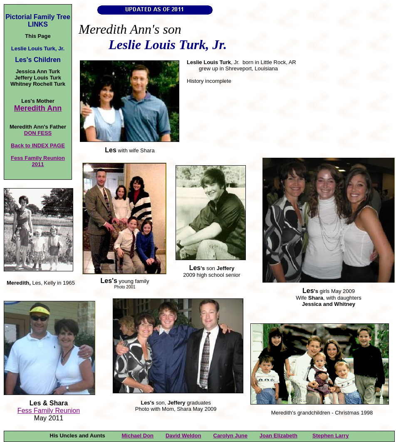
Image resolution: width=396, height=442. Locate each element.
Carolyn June (230, 435)
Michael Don (137, 435)
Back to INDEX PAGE (38, 145)
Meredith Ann (38, 108)
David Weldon (183, 435)
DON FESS (38, 133)
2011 (38, 164)
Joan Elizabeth (278, 435)
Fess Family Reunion (38, 158)
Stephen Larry (330, 435)
